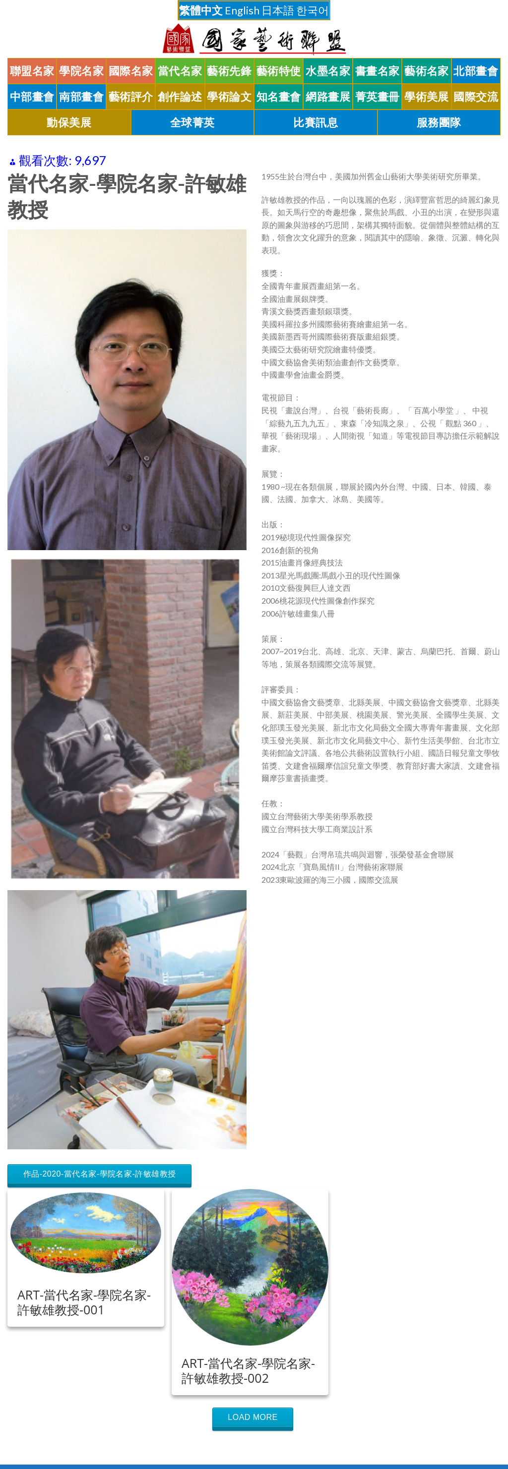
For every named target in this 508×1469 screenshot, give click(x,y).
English (242, 10)
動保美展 (69, 122)
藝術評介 (131, 96)
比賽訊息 (315, 122)
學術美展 (426, 96)
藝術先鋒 (229, 70)
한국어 (312, 10)
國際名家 (131, 70)
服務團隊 (439, 122)
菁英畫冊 (377, 96)
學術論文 (229, 96)
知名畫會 (278, 96)
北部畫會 (475, 70)
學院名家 (81, 70)
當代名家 (180, 70)
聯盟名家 (32, 70)
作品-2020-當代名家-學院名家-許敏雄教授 (99, 1174)
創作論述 (180, 96)
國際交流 (475, 96)
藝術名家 (426, 70)
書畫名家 (377, 70)
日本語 (277, 10)
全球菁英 (192, 122)
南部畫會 (81, 96)
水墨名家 (328, 70)
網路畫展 (328, 96)
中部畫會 (32, 96)
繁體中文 (201, 10)
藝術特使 (278, 70)
